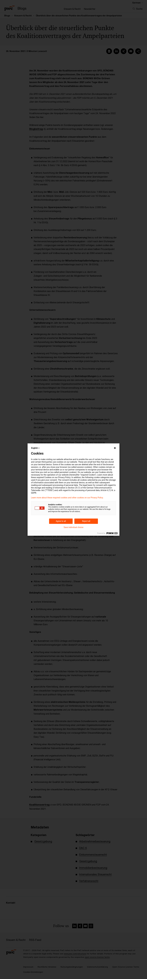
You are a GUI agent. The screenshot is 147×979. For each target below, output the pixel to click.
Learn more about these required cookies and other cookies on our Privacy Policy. (67, 497)
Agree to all (61, 521)
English (35, 448)
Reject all (86, 521)
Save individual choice (73, 527)
